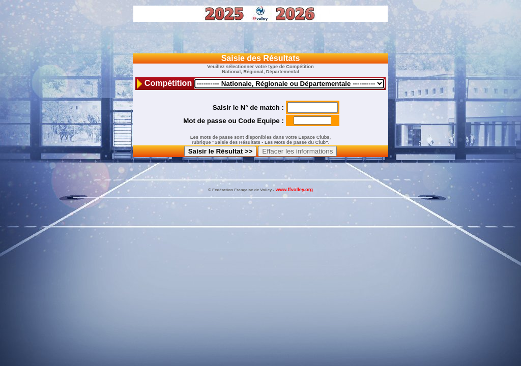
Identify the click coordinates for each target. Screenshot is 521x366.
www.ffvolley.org (294, 189)
